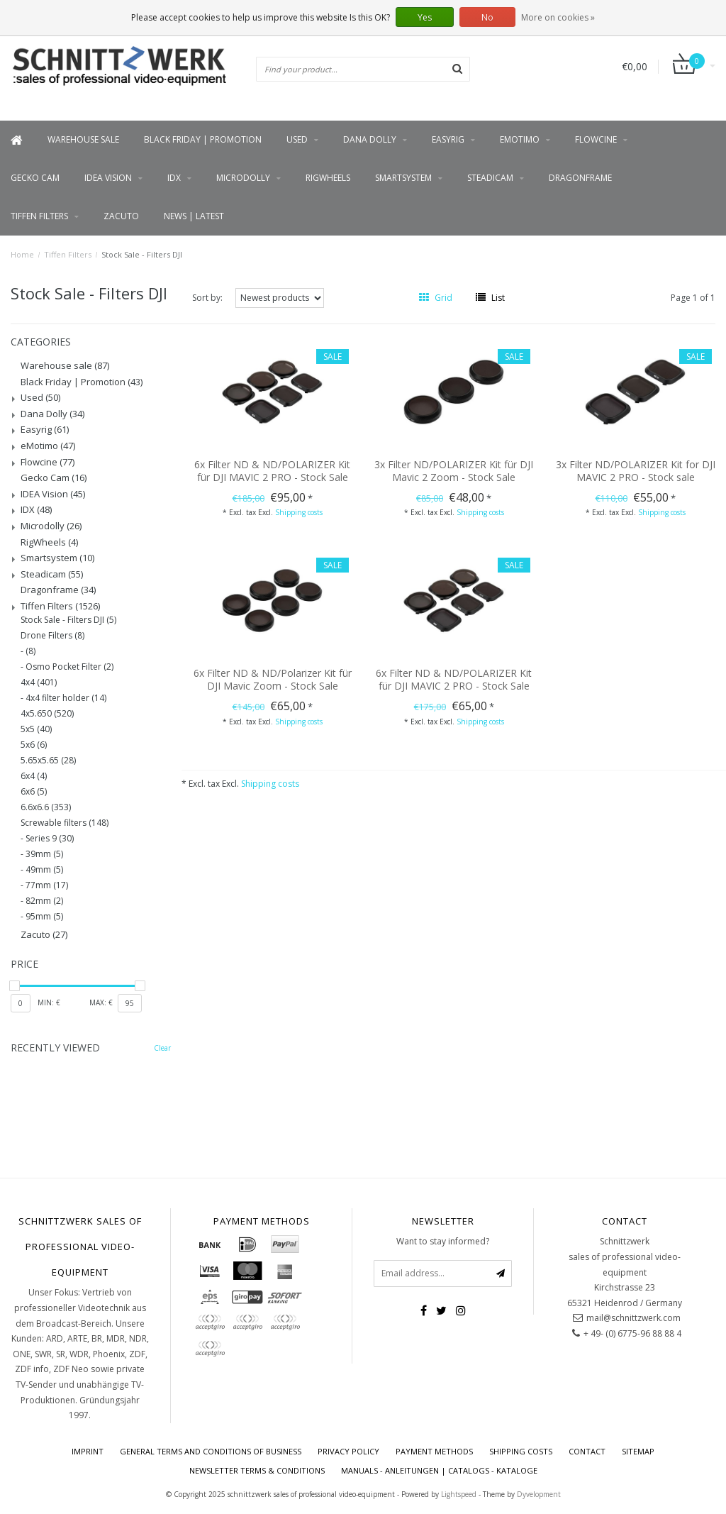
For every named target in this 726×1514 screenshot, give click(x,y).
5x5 (36, 729)
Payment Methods (434, 1451)
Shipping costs (299, 512)
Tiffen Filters (39, 216)
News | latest (194, 216)
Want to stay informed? (442, 1241)
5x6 (34, 745)
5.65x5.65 (48, 760)
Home (22, 254)
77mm (47, 885)
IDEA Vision (108, 178)
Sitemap (638, 1451)
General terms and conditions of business (210, 1451)
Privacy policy (348, 1451)
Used (297, 139)
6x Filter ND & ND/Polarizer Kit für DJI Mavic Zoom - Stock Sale (273, 679)
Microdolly (243, 178)
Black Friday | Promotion (203, 139)
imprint (88, 1451)
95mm (44, 916)
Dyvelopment (539, 1494)
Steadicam (490, 178)
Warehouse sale (83, 139)
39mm (44, 854)
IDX (174, 178)
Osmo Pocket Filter (69, 667)
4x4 (39, 682)
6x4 (34, 776)
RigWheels (328, 178)
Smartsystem (403, 178)
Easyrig (448, 139)
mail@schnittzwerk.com (633, 1318)
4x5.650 (47, 713)
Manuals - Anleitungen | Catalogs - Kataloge (439, 1470)
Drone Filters (52, 635)
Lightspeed (458, 1494)
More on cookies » (558, 17)
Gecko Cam (35, 178)
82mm (44, 901)
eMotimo (520, 139)
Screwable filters (64, 823)
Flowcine (596, 139)
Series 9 (50, 838)
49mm (44, 869)
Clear (162, 1048)
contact (587, 1451)
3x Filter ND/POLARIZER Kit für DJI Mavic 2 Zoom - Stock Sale (453, 471)
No (487, 17)
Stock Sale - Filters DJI (141, 254)
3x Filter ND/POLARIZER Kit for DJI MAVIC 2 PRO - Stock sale (635, 471)
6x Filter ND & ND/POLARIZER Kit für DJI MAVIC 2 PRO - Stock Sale (272, 471)
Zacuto (121, 216)
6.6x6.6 (46, 807)
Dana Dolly (369, 139)
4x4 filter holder (66, 698)
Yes (425, 17)
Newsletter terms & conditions (257, 1470)
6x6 (34, 791)
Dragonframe (580, 178)
